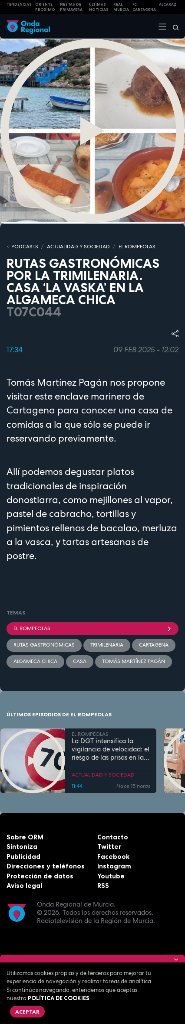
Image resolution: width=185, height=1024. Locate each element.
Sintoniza (22, 846)
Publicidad (23, 856)
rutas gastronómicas (44, 644)
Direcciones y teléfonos (46, 866)
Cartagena (153, 644)
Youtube (111, 876)
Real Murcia (121, 7)
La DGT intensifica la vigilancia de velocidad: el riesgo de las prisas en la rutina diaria (110, 749)
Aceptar (27, 1011)
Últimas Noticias (99, 7)
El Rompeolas (92, 628)
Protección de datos (40, 876)
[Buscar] (172, 26)
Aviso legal (24, 885)
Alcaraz (168, 4)
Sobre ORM (25, 837)
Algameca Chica (35, 661)
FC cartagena (144, 7)
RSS (103, 885)
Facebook (113, 856)
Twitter (109, 846)
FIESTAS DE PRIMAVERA (71, 7)
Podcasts (24, 246)
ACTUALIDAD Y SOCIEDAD (78, 246)
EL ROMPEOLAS (137, 246)
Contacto (112, 837)
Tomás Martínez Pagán (133, 661)
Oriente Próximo (45, 7)
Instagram (114, 866)
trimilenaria (106, 644)
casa (79, 661)
